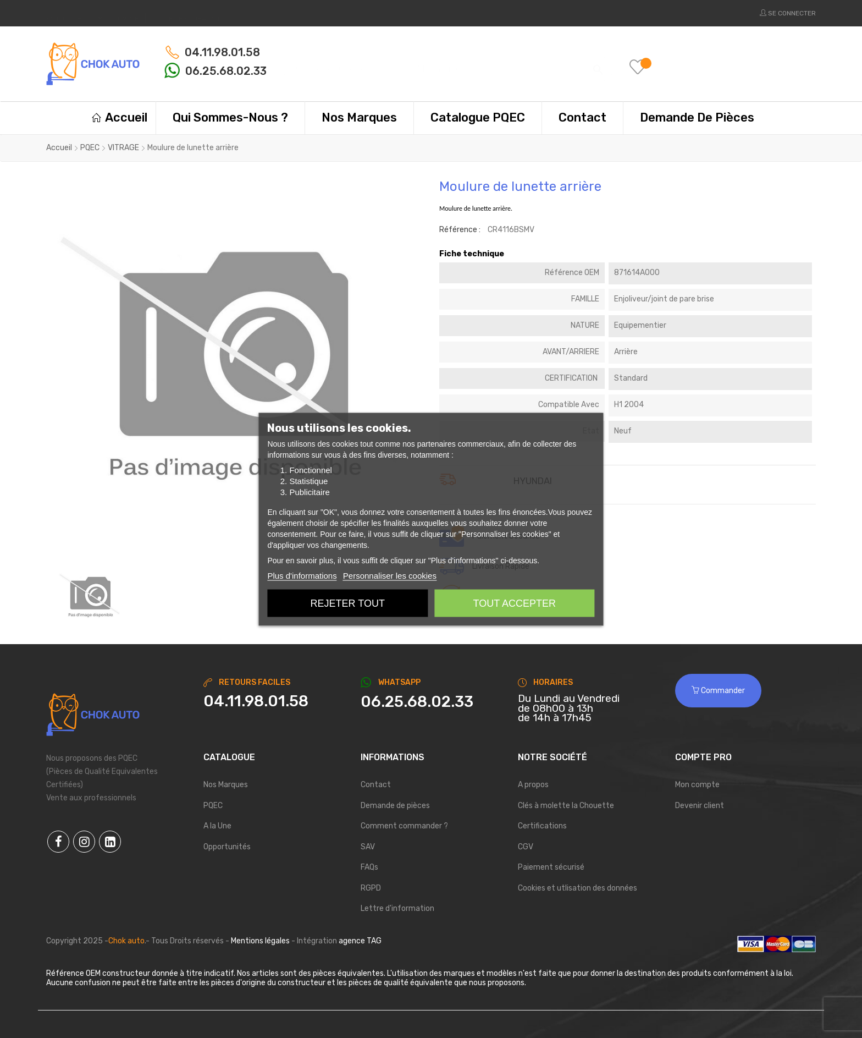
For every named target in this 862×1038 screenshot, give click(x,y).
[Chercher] (448, 63)
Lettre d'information (397, 908)
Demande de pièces (395, 805)
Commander (718, 690)
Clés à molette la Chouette (566, 805)
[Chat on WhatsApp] (431, 702)
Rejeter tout (348, 602)
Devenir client (699, 805)
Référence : (459, 229)
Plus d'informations (301, 575)
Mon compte (697, 784)
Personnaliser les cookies (389, 575)
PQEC (213, 805)
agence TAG (360, 941)
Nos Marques (225, 784)
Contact (376, 784)
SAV (368, 847)
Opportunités (227, 847)
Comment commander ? (404, 826)
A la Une (217, 826)
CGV (525, 847)
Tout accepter (514, 602)
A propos (533, 784)
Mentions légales (260, 941)
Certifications (542, 826)
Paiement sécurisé (551, 867)
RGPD (371, 888)
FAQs (369, 867)
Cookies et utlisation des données (577, 888)
